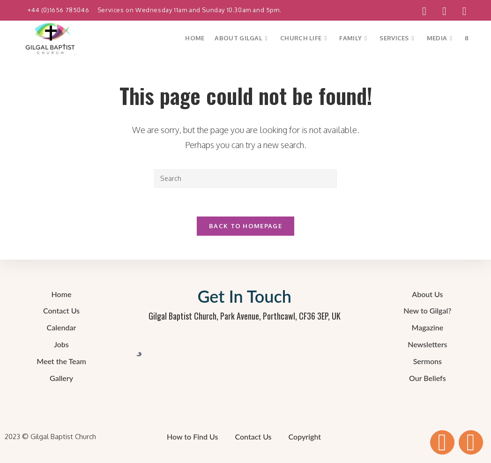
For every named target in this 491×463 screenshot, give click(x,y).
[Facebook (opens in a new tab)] (424, 11)
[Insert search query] (245, 178)
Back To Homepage (245, 226)
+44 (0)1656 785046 (59, 10)
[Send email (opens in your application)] (460, 11)
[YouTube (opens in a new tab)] (444, 11)
